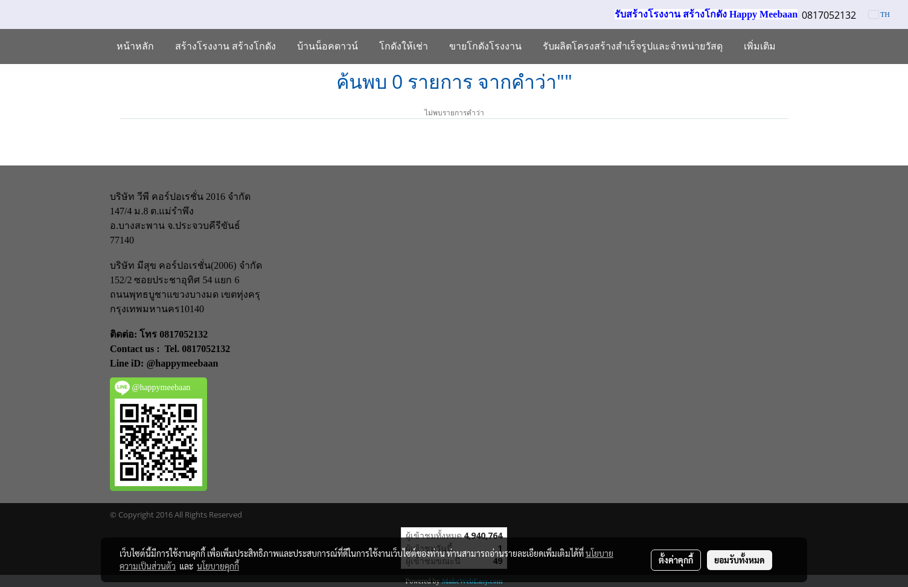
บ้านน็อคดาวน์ (327, 46)
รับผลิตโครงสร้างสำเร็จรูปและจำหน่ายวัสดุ (633, 46)
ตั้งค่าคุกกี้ (676, 559)
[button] (797, 46)
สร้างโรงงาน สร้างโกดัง (225, 46)
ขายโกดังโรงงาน (485, 46)
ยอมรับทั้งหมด (739, 559)
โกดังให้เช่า (403, 46)
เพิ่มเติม (760, 46)
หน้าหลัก (135, 46)
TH (879, 14)
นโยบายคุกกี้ (218, 565)
